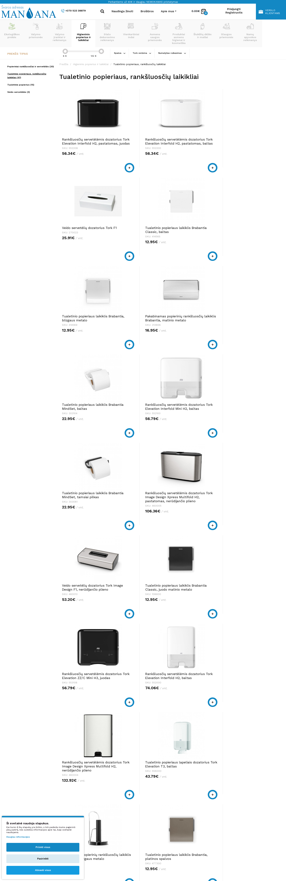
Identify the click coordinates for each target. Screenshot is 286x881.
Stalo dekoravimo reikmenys (107, 32)
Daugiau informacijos (18, 837)
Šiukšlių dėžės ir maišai (203, 31)
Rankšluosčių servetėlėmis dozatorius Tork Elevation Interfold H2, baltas (140, 433)
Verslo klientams (269, 12)
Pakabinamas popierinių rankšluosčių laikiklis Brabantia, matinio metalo (139, 240)
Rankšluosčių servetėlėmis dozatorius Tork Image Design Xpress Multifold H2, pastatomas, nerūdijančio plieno (141, 336)
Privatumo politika (214, 820)
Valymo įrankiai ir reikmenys (59, 32)
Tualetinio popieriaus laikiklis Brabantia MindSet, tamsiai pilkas (84, 332)
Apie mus (208, 813)
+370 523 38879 (73, 11)
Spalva (119, 53)
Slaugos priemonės (226, 31)
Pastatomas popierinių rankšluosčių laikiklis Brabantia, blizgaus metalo (83, 529)
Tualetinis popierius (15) (20, 84)
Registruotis (233, 12)
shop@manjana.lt (126, 820)
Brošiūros (147, 11)
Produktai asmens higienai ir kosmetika (178, 33)
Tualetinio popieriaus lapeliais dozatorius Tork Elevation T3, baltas (251, 433)
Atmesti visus (43, 870)
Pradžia (63, 64)
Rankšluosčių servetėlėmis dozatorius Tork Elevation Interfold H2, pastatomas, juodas (83, 145)
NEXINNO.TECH (228, 870)
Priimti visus (43, 847)
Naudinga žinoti (122, 11)
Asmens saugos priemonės (155, 32)
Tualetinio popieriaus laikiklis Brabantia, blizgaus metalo (84, 238)
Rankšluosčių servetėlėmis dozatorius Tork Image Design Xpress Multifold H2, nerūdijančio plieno (197, 435)
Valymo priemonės (36, 31)
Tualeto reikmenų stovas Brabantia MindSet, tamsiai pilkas (253, 529)
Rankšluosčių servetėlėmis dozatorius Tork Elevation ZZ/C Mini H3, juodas (83, 433)
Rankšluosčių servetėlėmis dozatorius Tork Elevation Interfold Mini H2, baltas (253, 240)
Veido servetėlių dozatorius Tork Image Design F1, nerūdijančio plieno (196, 332)
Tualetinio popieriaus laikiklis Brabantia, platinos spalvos (141, 527)
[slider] (65, 51)
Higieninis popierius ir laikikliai (83, 32)
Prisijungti (234, 9)
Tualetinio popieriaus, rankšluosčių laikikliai (139, 64)
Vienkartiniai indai (131, 31)
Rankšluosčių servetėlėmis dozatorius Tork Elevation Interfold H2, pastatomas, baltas (140, 145)
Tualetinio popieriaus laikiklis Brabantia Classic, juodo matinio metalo (254, 332)
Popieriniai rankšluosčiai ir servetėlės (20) (30, 66)
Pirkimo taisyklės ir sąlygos (220, 816)
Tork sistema (142, 53)
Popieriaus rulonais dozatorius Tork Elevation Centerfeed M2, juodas (195, 529)
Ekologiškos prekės (12, 31)
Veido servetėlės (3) (18, 92)
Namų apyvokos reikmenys (250, 32)
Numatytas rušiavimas (172, 53)
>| (276, 575)
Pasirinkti (43, 858)
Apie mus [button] (167, 11)
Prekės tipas (17, 53)
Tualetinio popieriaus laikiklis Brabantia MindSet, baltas (198, 238)
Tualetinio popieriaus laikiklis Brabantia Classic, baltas (254, 141)
